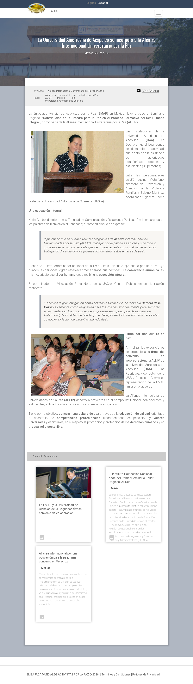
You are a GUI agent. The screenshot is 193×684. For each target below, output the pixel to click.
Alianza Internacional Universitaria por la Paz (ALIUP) (75, 91)
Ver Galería (150, 91)
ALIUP (54, 11)
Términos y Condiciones (116, 674)
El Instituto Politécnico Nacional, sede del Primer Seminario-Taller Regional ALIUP (131, 478)
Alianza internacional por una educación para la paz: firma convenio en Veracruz (58, 557)
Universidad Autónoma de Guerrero (64, 100)
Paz (73, 98)
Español (103, 2)
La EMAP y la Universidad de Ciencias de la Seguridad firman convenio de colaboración (60, 509)
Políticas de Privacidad (146, 674)
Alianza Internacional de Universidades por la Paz (71, 95)
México (61, 98)
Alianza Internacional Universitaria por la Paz (96, 122)
